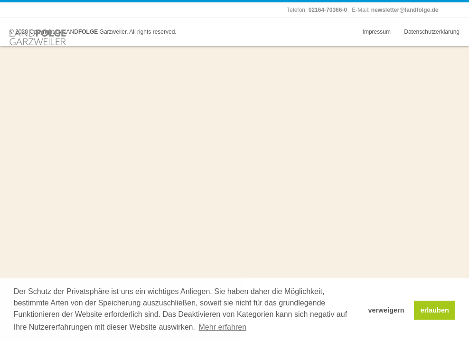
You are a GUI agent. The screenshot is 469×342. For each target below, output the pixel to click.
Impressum (377, 31)
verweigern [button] (386, 310)
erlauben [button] (435, 310)
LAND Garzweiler (94, 31)
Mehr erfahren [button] (223, 327)
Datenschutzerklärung (432, 31)
